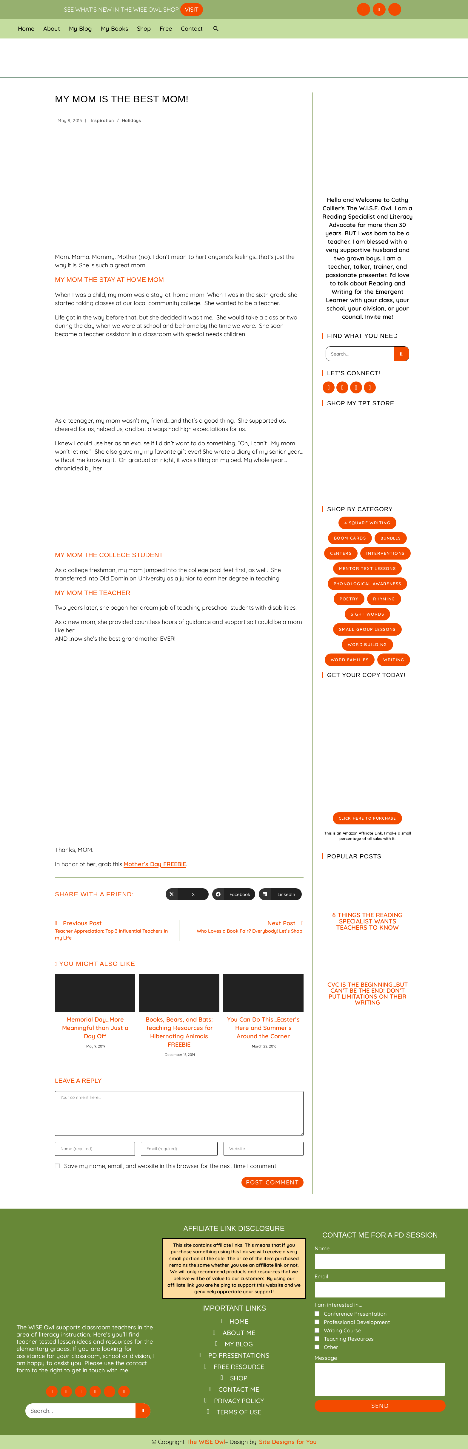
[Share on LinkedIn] (280, 894)
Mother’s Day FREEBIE (155, 864)
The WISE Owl (205, 1441)
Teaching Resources (349, 1338)
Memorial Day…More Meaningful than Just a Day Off (95, 1028)
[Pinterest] (370, 387)
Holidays (131, 120)
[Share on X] (187, 894)
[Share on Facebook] (233, 894)
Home (26, 28)
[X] (329, 387)
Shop (144, 28)
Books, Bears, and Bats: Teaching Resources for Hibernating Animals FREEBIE (179, 1032)
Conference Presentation (355, 1313)
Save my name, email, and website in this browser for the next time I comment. (171, 1166)
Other (331, 1347)
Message (326, 1357)
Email (321, 1276)
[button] (216, 28)
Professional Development (357, 1322)
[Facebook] (342, 387)
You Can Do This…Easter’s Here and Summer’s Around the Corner (263, 1028)
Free (166, 28)
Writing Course (342, 1330)
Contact (192, 28)
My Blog (80, 28)
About (51, 28)
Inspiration (102, 120)
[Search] (401, 354)
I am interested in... (338, 1304)
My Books (114, 28)
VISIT (191, 9)
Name (322, 1248)
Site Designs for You (288, 1441)
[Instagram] (356, 387)
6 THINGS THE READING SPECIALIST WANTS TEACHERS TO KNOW (367, 921)
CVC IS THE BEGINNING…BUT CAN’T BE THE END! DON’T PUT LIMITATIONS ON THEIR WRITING (367, 993)
